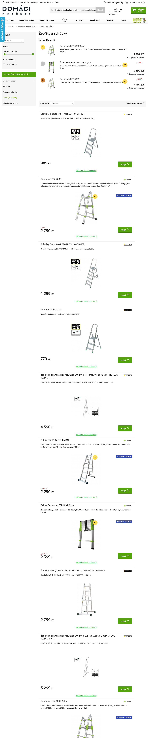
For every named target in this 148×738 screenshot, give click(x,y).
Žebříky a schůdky (10, 98)
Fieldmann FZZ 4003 (69, 79)
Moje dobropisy (45, 684)
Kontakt (5, 680)
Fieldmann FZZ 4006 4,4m (72, 46)
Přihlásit (117, 12)
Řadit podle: (44, 103)
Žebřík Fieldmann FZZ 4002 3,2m (75, 62)
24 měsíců (11, 65)
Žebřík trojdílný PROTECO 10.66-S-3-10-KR (86, 508)
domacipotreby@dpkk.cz (90, 706)
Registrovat (113, 14)
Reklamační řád (8, 693)
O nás (4, 697)
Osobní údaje (44, 693)
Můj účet (42, 674)
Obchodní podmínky (10, 689)
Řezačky (6, 86)
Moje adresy (44, 689)
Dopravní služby (9, 684)
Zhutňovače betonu (10, 103)
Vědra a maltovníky (10, 92)
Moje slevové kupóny (47, 697)
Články (5, 701)
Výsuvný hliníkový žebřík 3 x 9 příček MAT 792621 (50, 443)
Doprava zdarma (99, 130)
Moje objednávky (46, 680)
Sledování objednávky (115, 3)
